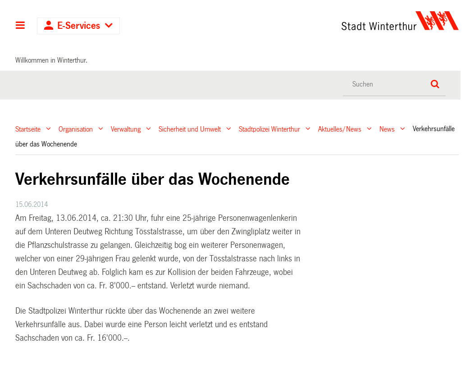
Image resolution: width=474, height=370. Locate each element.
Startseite (28, 128)
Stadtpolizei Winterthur (269, 128)
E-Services (79, 26)
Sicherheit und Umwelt (190, 128)
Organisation (76, 128)
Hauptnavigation (20, 26)
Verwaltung (126, 128)
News (387, 128)
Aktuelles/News (339, 128)
